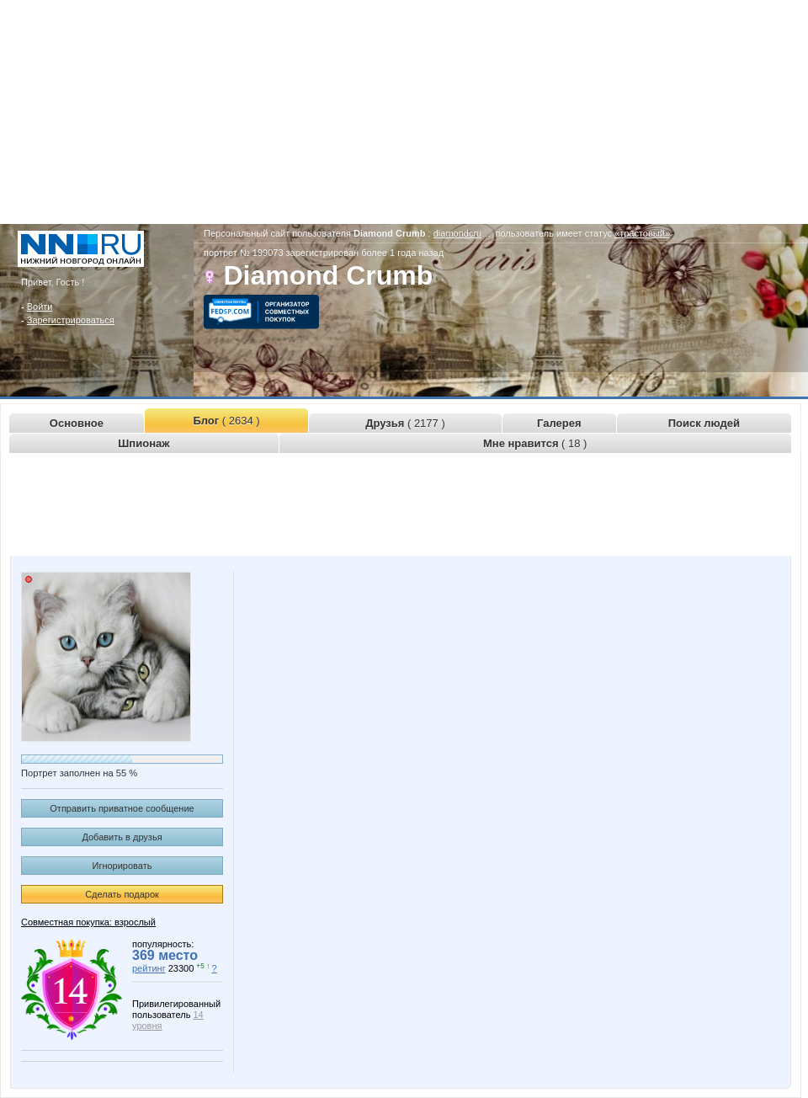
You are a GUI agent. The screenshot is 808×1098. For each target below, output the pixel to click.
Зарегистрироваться (70, 320)
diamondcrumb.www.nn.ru (486, 233)
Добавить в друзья (122, 837)
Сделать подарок (122, 894)
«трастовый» (642, 233)
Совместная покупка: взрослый (88, 922)
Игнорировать (122, 866)
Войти (40, 306)
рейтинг (149, 968)
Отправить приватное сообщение (122, 808)
